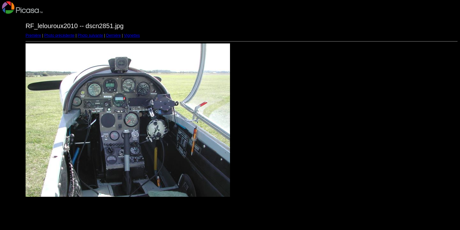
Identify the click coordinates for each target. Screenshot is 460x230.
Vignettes (132, 35)
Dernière (113, 35)
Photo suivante (90, 35)
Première (33, 35)
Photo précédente (59, 35)
